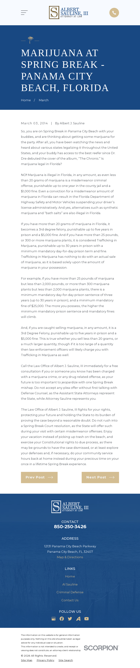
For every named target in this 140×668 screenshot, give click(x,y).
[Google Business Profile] (53, 619)
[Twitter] (70, 619)
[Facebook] (62, 619)
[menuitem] (26, 660)
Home (70, 576)
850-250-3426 (70, 526)
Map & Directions (70, 557)
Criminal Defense (70, 592)
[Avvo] (78, 619)
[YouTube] (86, 619)
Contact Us (70, 600)
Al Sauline (70, 584)
